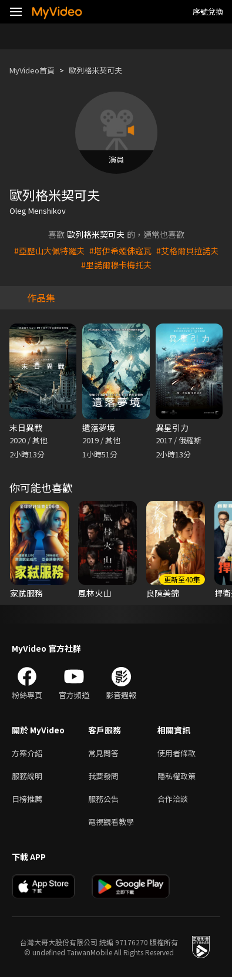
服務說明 (27, 775)
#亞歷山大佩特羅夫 (49, 251)
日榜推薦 (27, 798)
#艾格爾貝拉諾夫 (187, 251)
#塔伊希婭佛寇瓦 (120, 251)
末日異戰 (25, 427)
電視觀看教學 (111, 821)
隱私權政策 (176, 775)
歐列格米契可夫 (95, 70)
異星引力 (172, 427)
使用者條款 (176, 753)
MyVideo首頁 (32, 70)
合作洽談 (172, 798)
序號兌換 (208, 11)
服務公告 (103, 798)
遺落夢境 (98, 427)
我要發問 (103, 775)
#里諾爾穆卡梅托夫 (116, 265)
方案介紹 (27, 753)
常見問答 (103, 753)
